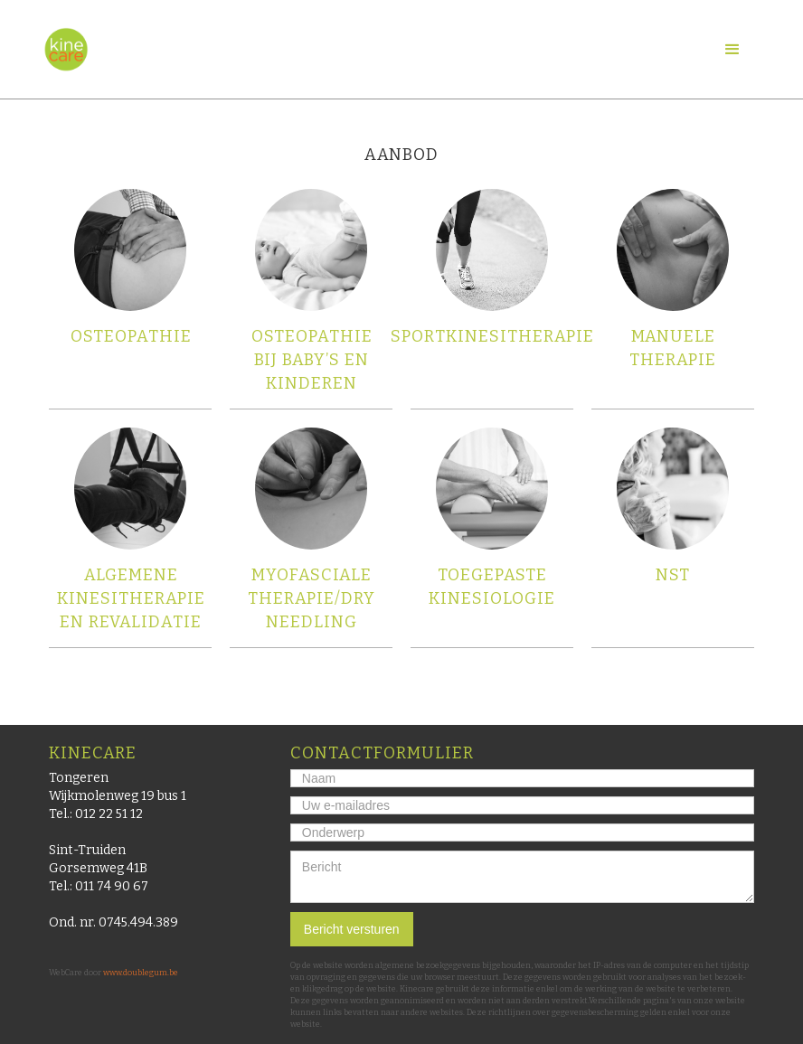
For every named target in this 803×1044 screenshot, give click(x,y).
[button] (732, 50)
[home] (66, 49)
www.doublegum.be (140, 972)
